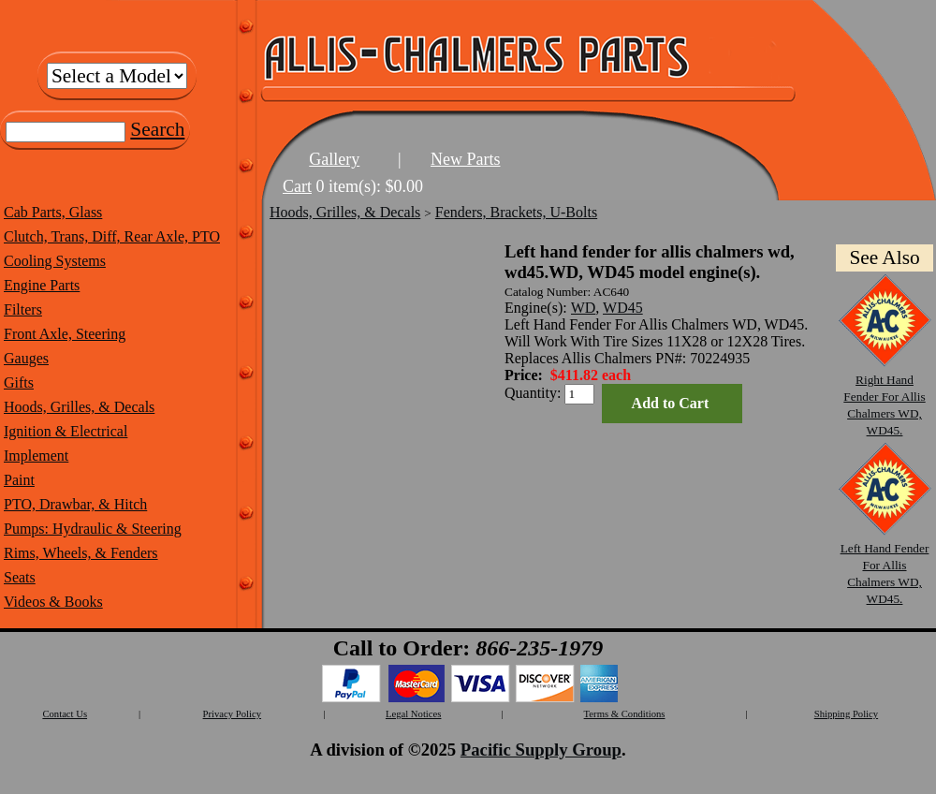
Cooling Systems (55, 261)
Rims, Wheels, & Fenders (81, 553)
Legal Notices (413, 714)
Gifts (19, 382)
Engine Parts (42, 285)
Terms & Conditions (624, 714)
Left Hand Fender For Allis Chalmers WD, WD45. (884, 565)
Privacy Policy (232, 714)
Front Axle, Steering (64, 334)
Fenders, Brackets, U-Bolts (516, 212)
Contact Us (64, 714)
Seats (20, 577)
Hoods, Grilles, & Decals (79, 407)
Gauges (26, 358)
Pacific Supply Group (541, 749)
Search (157, 129)
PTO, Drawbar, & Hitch (75, 504)
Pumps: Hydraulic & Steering (93, 529)
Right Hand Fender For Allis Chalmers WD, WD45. (884, 396)
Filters (23, 309)
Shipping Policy (846, 714)
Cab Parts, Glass (53, 212)
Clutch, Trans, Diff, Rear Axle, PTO (112, 236)
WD (583, 308)
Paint (19, 480)
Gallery (334, 159)
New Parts (466, 159)
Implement (36, 455)
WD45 (623, 308)
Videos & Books (53, 602)
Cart (297, 186)
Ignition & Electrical (65, 431)
